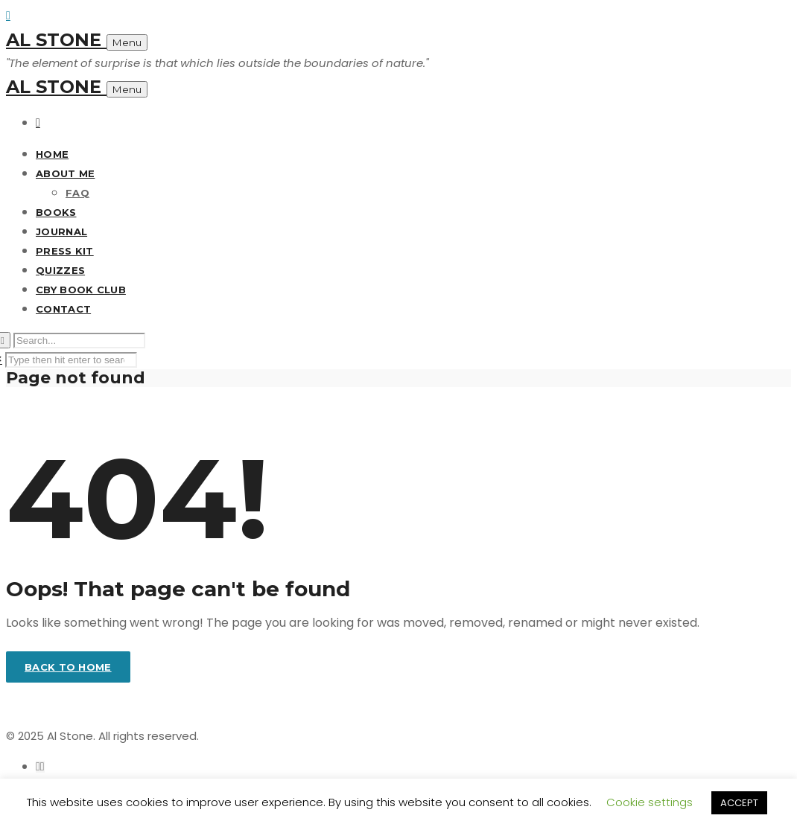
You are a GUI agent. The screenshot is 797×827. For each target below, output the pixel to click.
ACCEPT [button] (739, 803)
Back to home (68, 667)
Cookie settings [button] (649, 802)
